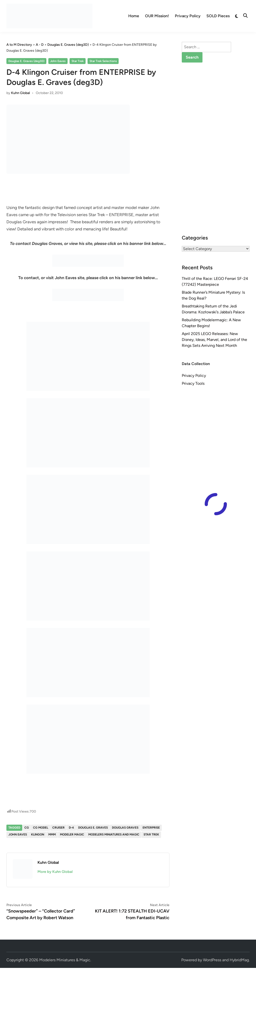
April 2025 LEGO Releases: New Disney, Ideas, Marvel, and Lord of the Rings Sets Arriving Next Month (214, 339)
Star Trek (78, 61)
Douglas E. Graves (93, 827)
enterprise (151, 827)
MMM (52, 834)
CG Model (40, 827)
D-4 (71, 827)
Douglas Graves (125, 827)
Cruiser (58, 827)
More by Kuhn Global (55, 871)
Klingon (37, 834)
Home (133, 16)
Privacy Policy (188, 16)
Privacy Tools (193, 383)
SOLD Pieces (218, 16)
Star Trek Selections (103, 61)
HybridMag (239, 960)
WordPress (212, 960)
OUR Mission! (157, 16)
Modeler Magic (72, 834)
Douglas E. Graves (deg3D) (26, 61)
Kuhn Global (20, 93)
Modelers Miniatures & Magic (64, 960)
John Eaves (58, 61)
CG (26, 827)
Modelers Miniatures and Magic (113, 834)
